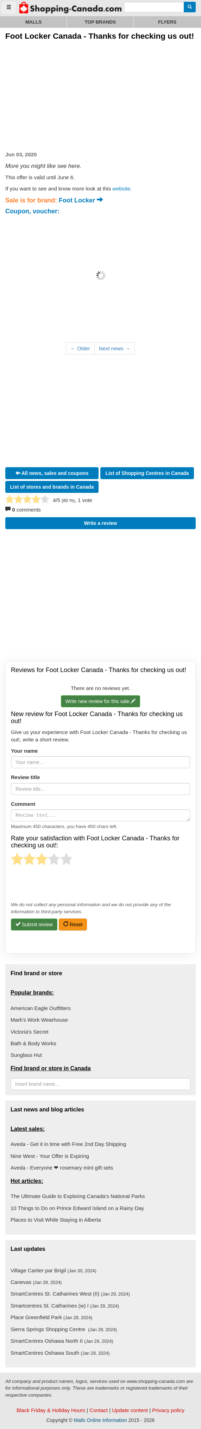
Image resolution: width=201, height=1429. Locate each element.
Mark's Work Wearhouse (39, 1020)
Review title (25, 777)
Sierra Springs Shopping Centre (64, 1329)
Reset (72, 924)
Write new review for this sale (100, 701)
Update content (130, 1410)
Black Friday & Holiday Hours (51, 1410)
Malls (33, 22)
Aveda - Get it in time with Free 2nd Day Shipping (68, 1144)
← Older (80, 348)
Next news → (114, 348)
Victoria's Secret (30, 1032)
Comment (23, 804)
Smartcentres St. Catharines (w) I (65, 1306)
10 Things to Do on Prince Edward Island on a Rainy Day (77, 1208)
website (121, 189)
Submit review (34, 924)
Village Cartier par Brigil (53, 1270)
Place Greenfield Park (51, 1317)
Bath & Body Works (33, 1043)
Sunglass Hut (26, 1055)
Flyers (167, 22)
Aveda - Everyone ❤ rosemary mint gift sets (62, 1168)
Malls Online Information (100, 1420)
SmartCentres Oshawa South (60, 1353)
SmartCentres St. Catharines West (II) (70, 1294)
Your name (24, 751)
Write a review (100, 523)
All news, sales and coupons (52, 473)
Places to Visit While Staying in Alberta (56, 1220)
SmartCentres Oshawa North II (62, 1341)
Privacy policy (168, 1410)
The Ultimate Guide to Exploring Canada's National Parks (78, 1196)
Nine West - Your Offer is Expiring (50, 1156)
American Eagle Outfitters (41, 1008)
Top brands (100, 22)
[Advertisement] (64, 94)
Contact (98, 1410)
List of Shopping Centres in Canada (147, 473)
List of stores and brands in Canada (52, 487)
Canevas (36, 1282)
